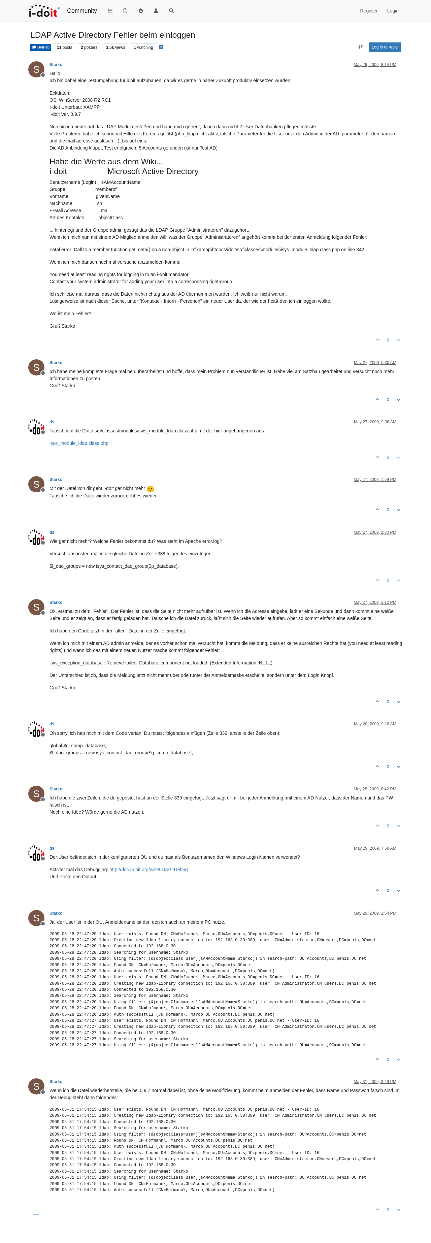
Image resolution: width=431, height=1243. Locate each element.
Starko (55, 64)
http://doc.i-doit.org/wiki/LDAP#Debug (148, 869)
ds (51, 422)
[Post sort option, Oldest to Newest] (360, 47)
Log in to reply (385, 47)
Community (82, 10)
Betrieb (40, 47)
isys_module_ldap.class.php (78, 443)
